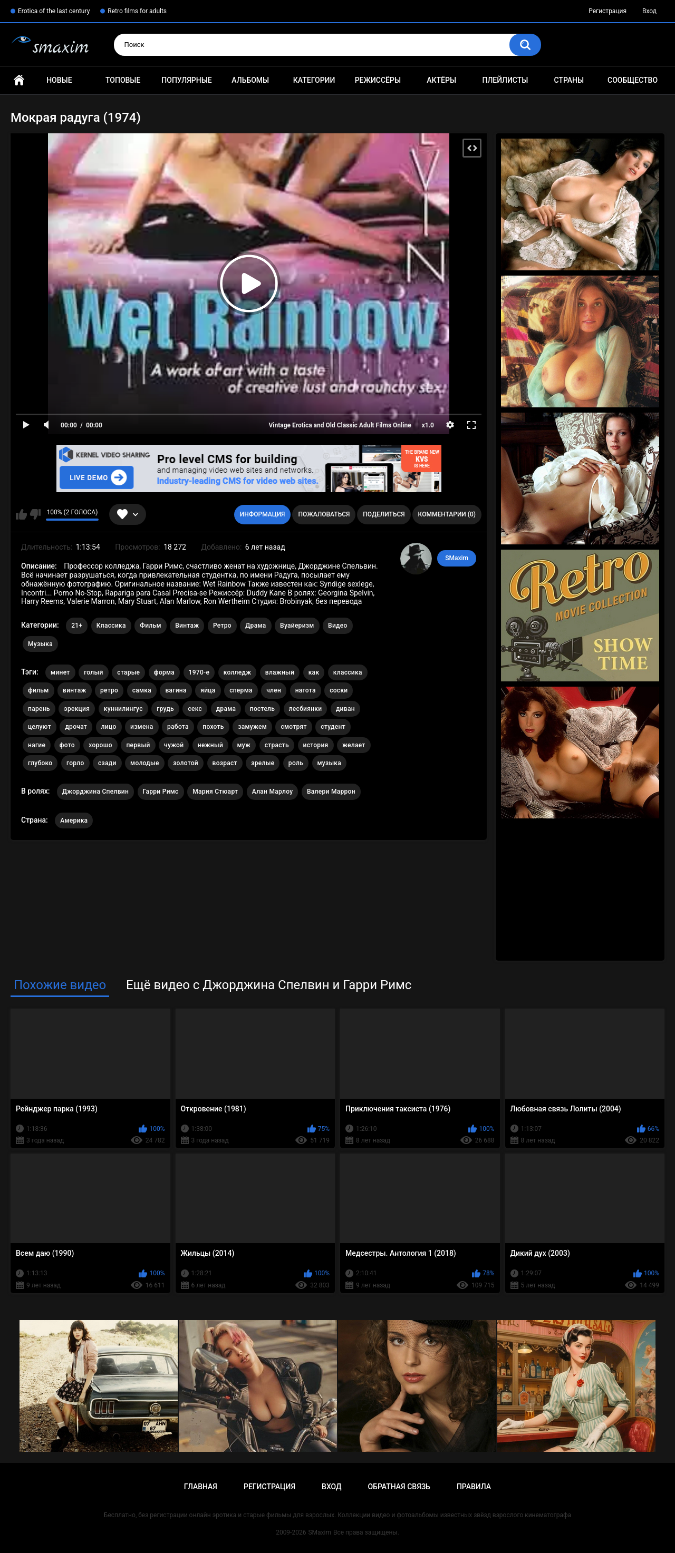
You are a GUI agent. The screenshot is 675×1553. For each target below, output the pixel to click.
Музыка (40, 644)
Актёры (441, 80)
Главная (19, 80)
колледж (238, 672)
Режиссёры (378, 80)
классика (347, 672)
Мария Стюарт (215, 791)
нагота (305, 690)
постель (262, 708)
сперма (241, 690)
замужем (252, 726)
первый (138, 745)
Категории (314, 80)
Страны (569, 80)
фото (67, 745)
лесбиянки (305, 708)
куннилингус (123, 708)
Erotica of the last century (54, 11)
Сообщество (633, 80)
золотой (185, 763)
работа (178, 726)
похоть (213, 726)
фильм (38, 690)
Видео (338, 625)
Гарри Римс (161, 791)
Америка (74, 820)
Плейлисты (505, 80)
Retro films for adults (137, 11)
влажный (279, 672)
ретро (109, 690)
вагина (175, 690)
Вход (649, 11)
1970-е (199, 672)
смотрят (293, 726)
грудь (165, 708)
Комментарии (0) (447, 514)
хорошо (100, 745)
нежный (210, 745)
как (314, 672)
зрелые (262, 763)
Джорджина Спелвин (95, 791)
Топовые (122, 80)
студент (333, 726)
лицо (109, 726)
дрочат (76, 726)
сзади (107, 763)
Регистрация (607, 11)
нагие (36, 745)
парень (39, 708)
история (316, 745)
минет (60, 672)
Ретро (222, 625)
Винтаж (187, 625)
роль (295, 763)
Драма (255, 625)
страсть (277, 745)
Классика (111, 625)
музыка (329, 763)
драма (226, 708)
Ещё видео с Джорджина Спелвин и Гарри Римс (268, 985)
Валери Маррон (331, 791)
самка (141, 690)
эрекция (77, 708)
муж (244, 745)
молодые (144, 763)
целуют (39, 726)
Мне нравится (21, 514)
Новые (59, 80)
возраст (225, 763)
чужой (174, 745)
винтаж (74, 690)
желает (353, 745)
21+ (76, 625)
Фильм (150, 625)
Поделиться (383, 514)
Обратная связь (399, 1486)
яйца (207, 690)
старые (128, 672)
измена (141, 726)
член (273, 690)
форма (164, 672)
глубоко (40, 763)
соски (339, 690)
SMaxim (456, 558)
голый (93, 672)
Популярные (186, 80)
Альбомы (250, 80)
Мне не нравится (35, 514)
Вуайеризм (297, 625)
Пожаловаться (324, 514)
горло (75, 763)
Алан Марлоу (272, 791)
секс (195, 708)
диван (345, 708)
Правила (474, 1486)
